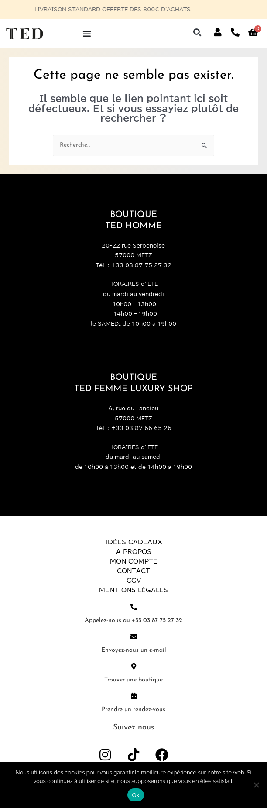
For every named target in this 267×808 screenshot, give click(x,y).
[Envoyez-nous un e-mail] (133, 636)
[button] (197, 32)
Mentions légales (133, 590)
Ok (135, 795)
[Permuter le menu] (86, 33)
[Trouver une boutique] (133, 666)
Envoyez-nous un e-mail (133, 650)
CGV (134, 581)
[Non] (256, 784)
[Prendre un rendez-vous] (133, 696)
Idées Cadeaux (133, 542)
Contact (133, 571)
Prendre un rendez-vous (133, 709)
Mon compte (133, 561)
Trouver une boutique (133, 680)
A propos (133, 552)
